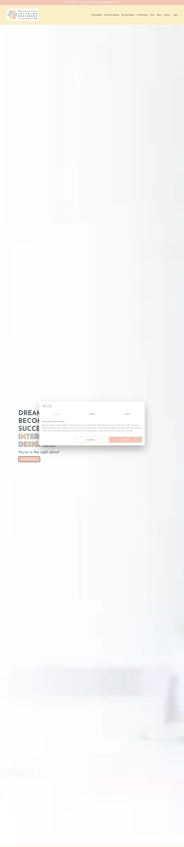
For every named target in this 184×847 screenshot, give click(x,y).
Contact (167, 15)
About (159, 15)
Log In (175, 15)
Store (152, 15)
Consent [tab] (56, 414)
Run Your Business (128, 15)
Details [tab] (92, 414)
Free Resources (142, 15)
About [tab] (127, 414)
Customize (92, 440)
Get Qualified (97, 15)
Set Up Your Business (111, 15)
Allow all (125, 440)
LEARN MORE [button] (27, 456)
